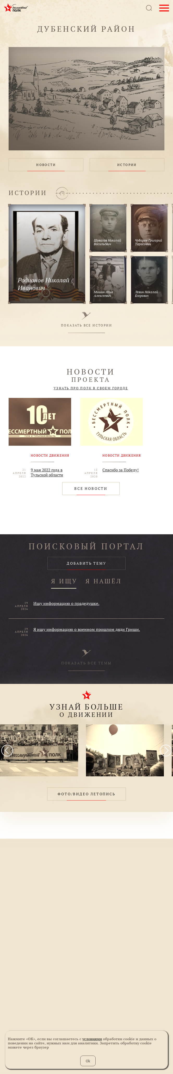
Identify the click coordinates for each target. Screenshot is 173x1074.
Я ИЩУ (64, 581)
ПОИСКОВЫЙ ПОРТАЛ (86, 546)
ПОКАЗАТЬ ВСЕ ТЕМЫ (86, 657)
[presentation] (7, 750)
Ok (88, 1060)
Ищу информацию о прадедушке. (66, 603)
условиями (92, 1038)
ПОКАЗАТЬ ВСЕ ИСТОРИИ (86, 319)
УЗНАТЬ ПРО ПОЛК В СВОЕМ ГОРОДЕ (91, 388)
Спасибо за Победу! (120, 470)
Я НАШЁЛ (103, 581)
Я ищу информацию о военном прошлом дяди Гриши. (86, 629)
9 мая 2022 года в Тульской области (47, 472)
